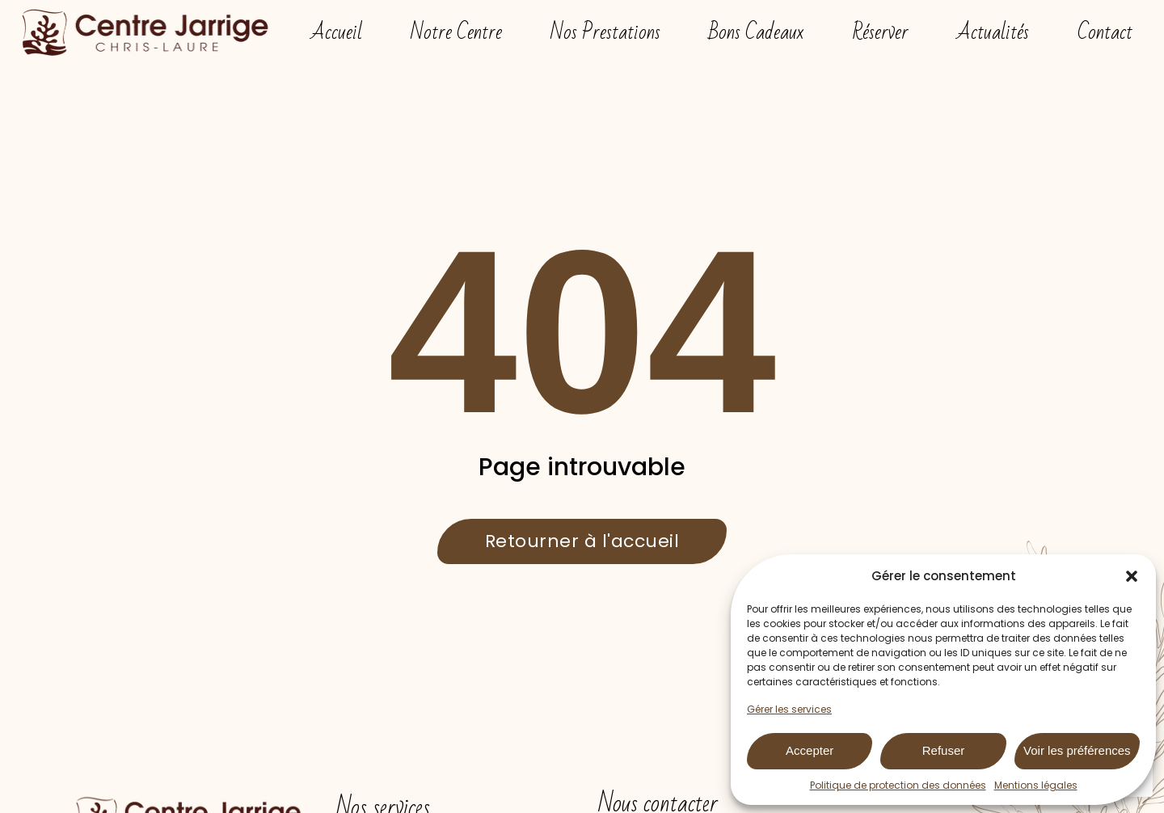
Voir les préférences (1077, 750)
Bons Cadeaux (756, 32)
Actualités (993, 32)
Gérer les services (789, 709)
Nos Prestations (605, 32)
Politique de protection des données (898, 785)
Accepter (809, 750)
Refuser (943, 750)
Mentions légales (1036, 785)
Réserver (880, 32)
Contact (1105, 32)
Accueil (336, 32)
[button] (1132, 576)
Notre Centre (456, 32)
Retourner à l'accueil (582, 541)
